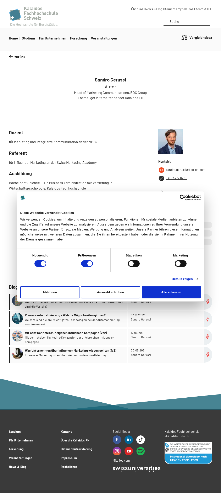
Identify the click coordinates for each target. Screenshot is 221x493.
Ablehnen (50, 292)
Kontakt (200, 9)
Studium (28, 38)
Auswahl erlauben (110, 292)
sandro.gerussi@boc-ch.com (181, 170)
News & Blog (153, 9)
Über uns (137, 9)
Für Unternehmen (52, 38)
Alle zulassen (171, 292)
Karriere (169, 9)
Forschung (78, 38)
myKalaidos (185, 9)
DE (210, 9)
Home (13, 38)
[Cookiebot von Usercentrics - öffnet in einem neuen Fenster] (183, 198)
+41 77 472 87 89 (172, 178)
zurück (20, 57)
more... (111, 302)
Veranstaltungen (104, 38)
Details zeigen (182, 279)
